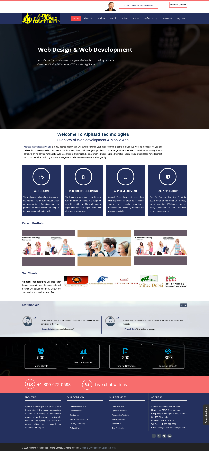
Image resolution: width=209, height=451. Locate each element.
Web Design (41, 191)
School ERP (117, 424)
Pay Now (181, 18)
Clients (125, 18)
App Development (125, 191)
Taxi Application (167, 191)
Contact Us (167, 18)
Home (76, 18)
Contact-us (74, 415)
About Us (88, 18)
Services (101, 18)
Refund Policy (150, 18)
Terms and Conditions (79, 419)
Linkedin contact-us (78, 406)
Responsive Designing (83, 191)
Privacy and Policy (77, 424)
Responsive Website (120, 415)
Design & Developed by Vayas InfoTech (98, 448)
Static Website (118, 406)
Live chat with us (111, 384)
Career (136, 18)
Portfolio (113, 18)
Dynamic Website (119, 411)
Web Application (118, 419)
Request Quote (178, 4)
